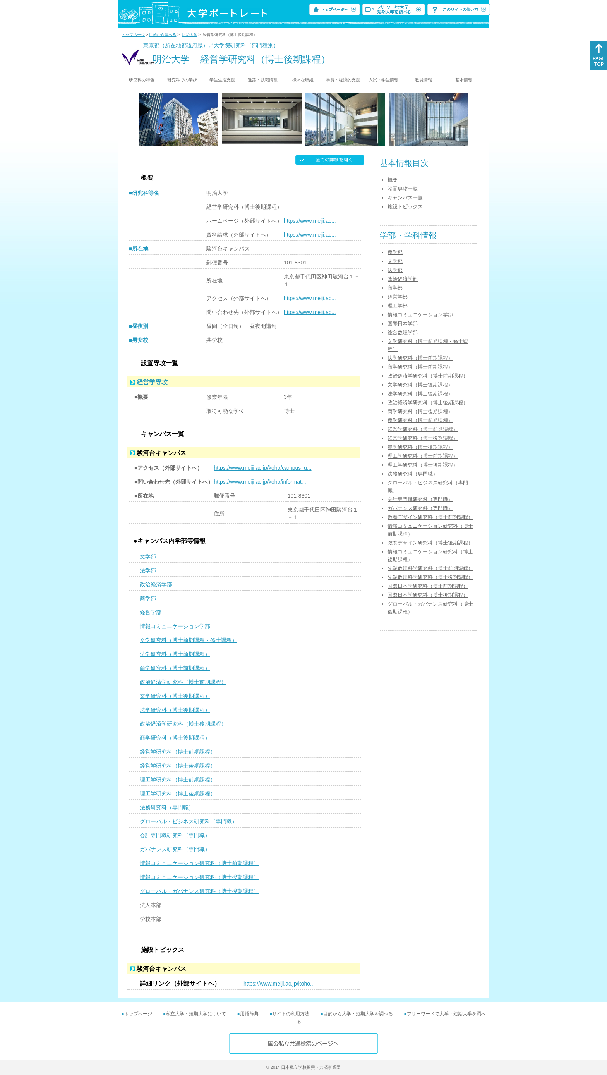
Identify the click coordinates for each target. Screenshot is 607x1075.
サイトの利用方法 (290, 1014)
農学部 (395, 252)
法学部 (148, 570)
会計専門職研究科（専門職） (175, 835)
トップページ (133, 35)
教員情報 (423, 79)
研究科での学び (182, 79)
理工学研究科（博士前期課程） (178, 779)
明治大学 (189, 35)
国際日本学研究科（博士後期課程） (428, 595)
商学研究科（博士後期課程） (175, 738)
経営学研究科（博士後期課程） (178, 765)
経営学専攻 (152, 382)
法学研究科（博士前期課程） (175, 654)
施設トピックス (405, 207)
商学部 (148, 598)
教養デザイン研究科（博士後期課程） (430, 543)
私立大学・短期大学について (196, 1014)
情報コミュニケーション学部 (175, 626)
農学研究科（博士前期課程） (420, 420)
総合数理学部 (403, 332)
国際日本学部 (403, 323)
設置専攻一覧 (403, 189)
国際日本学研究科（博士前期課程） (428, 586)
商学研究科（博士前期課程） (175, 668)
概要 (393, 180)
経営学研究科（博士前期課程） (178, 752)
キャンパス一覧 (405, 198)
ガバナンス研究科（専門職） (175, 849)
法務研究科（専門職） (167, 807)
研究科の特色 (141, 79)
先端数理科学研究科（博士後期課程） (430, 577)
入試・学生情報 (383, 79)
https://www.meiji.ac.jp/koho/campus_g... (262, 468)
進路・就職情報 (263, 79)
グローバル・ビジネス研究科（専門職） (188, 821)
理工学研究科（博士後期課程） (178, 793)
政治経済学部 (156, 584)
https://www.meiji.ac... (310, 221)
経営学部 (150, 612)
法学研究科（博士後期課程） (175, 710)
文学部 (148, 556)
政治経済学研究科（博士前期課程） (183, 682)
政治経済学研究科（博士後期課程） (183, 724)
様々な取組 (303, 79)
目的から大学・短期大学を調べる (358, 1014)
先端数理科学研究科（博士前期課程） (430, 568)
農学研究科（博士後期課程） (420, 447)
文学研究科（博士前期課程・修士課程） (188, 640)
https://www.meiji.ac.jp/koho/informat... (260, 482)
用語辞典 (249, 1014)
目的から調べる (162, 35)
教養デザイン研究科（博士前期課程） (430, 517)
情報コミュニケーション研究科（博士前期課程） (199, 863)
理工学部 (398, 306)
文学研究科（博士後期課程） (175, 696)
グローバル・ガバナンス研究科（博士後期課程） (199, 891)
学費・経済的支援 (343, 79)
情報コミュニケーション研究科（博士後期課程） (199, 877)
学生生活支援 (222, 79)
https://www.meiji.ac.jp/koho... (279, 984)
